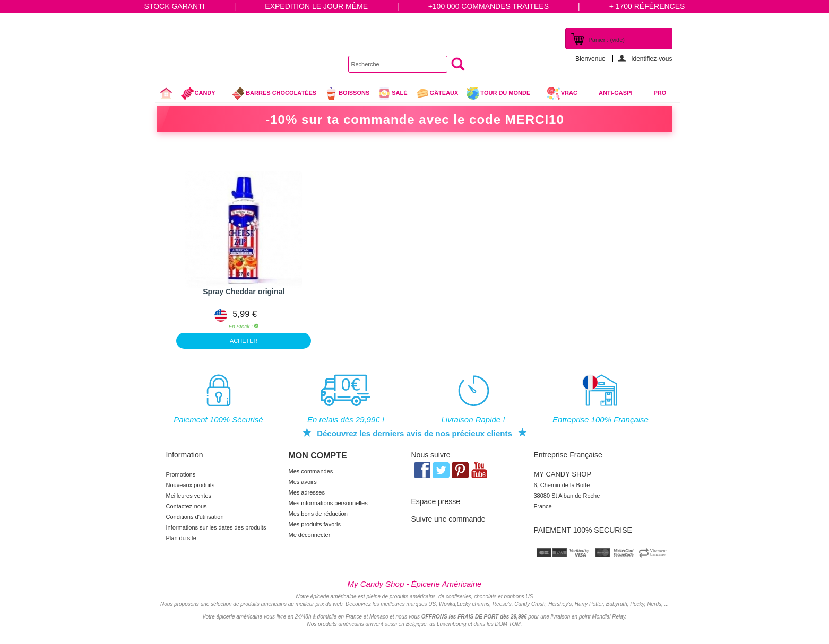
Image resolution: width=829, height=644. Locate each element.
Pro (660, 93)
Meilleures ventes (189, 495)
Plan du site (181, 538)
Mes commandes (311, 471)
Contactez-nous (186, 506)
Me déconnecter (310, 535)
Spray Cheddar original (243, 291)
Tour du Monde (502, 94)
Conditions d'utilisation (195, 517)
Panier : (607, 40)
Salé (392, 93)
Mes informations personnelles (328, 503)
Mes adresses (307, 492)
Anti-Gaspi (616, 93)
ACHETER (244, 341)
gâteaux (437, 93)
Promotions (181, 474)
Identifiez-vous (651, 58)
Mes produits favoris (315, 524)
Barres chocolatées (273, 93)
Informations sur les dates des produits (216, 527)
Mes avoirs (303, 482)
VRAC (562, 93)
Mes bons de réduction (318, 513)
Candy (202, 94)
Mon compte (318, 455)
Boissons (346, 93)
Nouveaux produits (190, 485)
